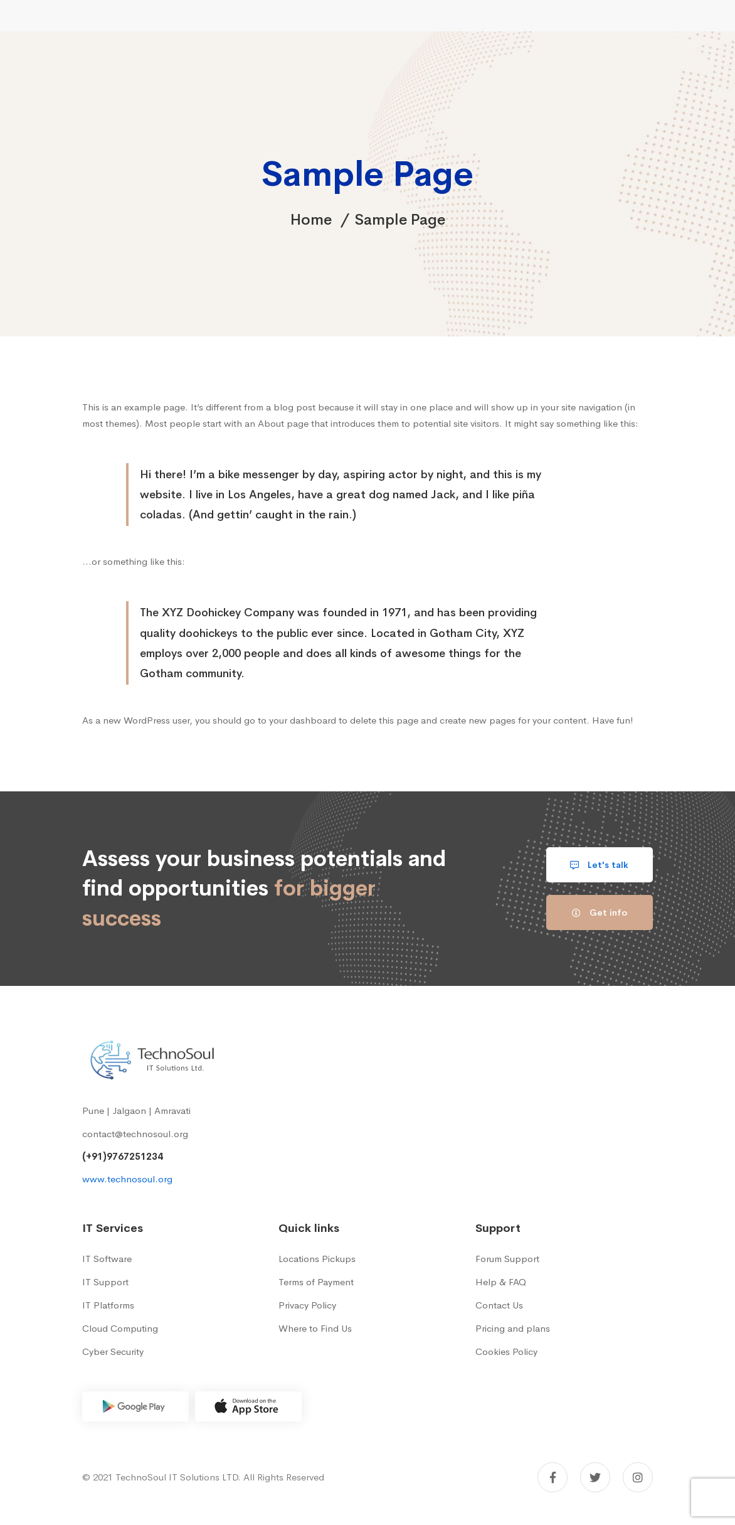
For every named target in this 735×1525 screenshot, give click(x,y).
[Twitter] (595, 1477)
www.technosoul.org (127, 1179)
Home (311, 219)
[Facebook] (552, 1477)
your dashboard (302, 720)
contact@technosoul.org (135, 1134)
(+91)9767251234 (122, 1156)
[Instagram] (638, 1477)
